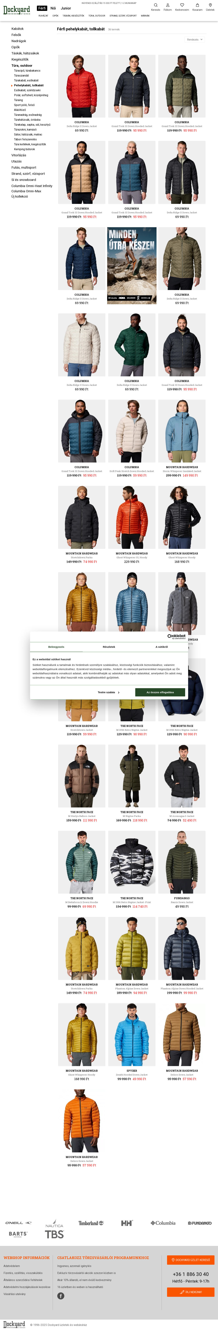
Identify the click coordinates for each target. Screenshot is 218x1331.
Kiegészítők (19, 59)
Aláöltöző (20, 110)
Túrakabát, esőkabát (26, 80)
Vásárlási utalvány (15, 1294)
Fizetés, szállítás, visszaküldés (23, 1273)
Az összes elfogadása (160, 692)
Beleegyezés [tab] (56, 646)
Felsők (16, 35)
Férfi (42, 8)
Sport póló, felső (24, 105)
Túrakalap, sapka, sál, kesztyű (32, 124)
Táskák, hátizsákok (25, 53)
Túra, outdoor (97, 16)
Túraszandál (21, 75)
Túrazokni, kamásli (25, 129)
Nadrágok (18, 41)
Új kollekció (19, 196)
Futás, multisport (23, 167)
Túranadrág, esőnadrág (28, 115)
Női (53, 8)
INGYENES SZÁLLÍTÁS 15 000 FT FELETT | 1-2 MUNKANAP (109, 3)
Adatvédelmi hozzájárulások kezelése (27, 1287)
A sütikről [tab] (162, 646)
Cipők (55, 16)
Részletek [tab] (109, 646)
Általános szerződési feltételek (23, 1280)
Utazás (16, 161)
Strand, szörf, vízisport (123, 16)
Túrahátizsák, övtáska (27, 119)
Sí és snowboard (23, 180)
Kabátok (17, 29)
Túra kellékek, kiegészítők (30, 144)
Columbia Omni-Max (26, 191)
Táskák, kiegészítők (73, 16)
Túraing (18, 100)
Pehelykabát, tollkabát (29, 85)
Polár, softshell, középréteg (31, 95)
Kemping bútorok (24, 149)
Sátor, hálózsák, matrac (28, 134)
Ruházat (43, 16)
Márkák (145, 16)
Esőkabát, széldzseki (27, 90)
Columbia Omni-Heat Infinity (31, 186)
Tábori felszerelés (25, 139)
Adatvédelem (12, 1266)
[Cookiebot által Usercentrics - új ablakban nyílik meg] (170, 636)
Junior (66, 8)
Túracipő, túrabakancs (27, 70)
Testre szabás (108, 692)
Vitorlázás (18, 155)
